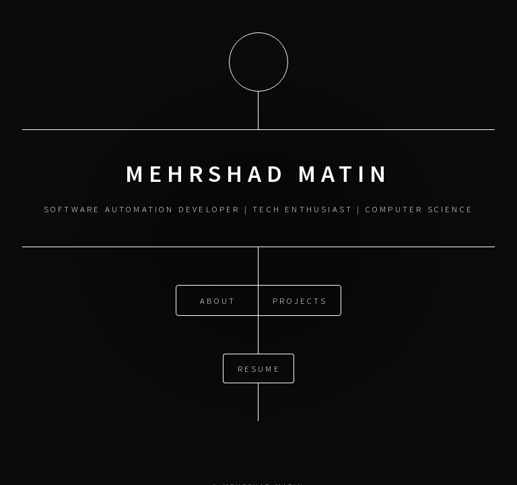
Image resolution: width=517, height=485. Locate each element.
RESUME (259, 362)
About (218, 294)
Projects (300, 294)
